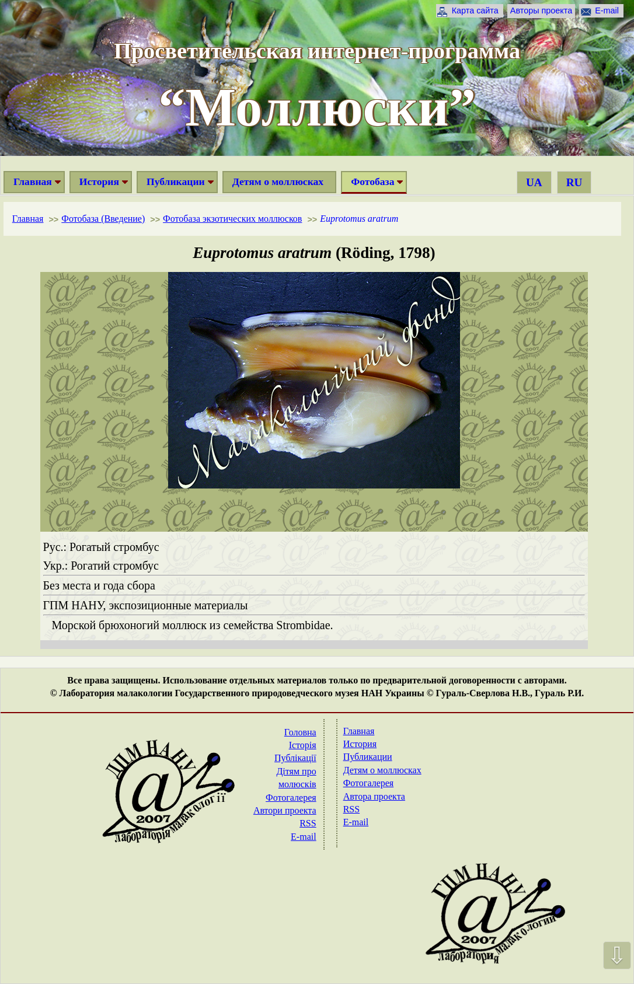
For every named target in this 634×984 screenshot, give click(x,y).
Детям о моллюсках (277, 181)
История (99, 181)
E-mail (607, 10)
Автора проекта (374, 796)
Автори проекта (284, 810)
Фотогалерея (291, 797)
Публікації (295, 758)
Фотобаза (372, 181)
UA (534, 182)
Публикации (176, 181)
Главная (32, 181)
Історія (302, 745)
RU (574, 182)
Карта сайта (475, 10)
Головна (300, 732)
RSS (307, 823)
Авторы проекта (541, 10)
